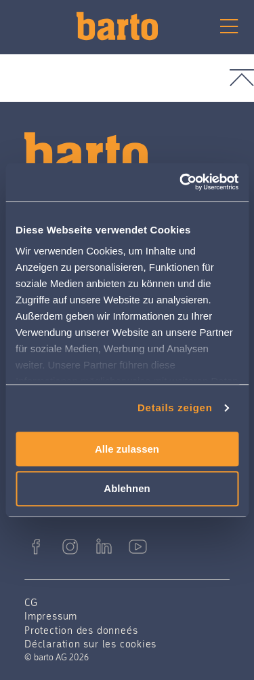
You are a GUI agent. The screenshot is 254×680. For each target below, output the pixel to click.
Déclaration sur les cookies (90, 643)
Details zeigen (175, 407)
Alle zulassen (127, 449)
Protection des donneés (80, 630)
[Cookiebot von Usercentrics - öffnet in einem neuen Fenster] (180, 182)
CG (31, 602)
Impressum (50, 615)
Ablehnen (127, 489)
